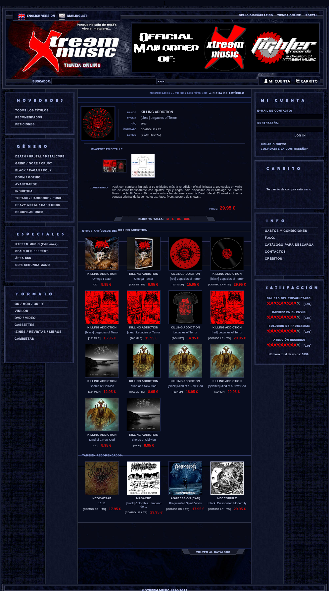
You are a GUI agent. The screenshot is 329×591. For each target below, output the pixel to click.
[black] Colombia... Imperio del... (144, 505)
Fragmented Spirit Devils (185, 503)
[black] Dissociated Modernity (227, 503)
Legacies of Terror (185, 332)
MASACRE (143, 498)
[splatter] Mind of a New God (227, 386)
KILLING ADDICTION (102, 273)
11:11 (102, 503)
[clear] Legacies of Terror (143, 332)
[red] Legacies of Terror (185, 278)
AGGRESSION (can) (185, 498)
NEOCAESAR (102, 498)
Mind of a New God (143, 386)
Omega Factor (102, 278)
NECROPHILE (227, 498)
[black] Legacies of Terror (227, 278)
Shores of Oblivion (102, 386)
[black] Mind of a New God (185, 386)
